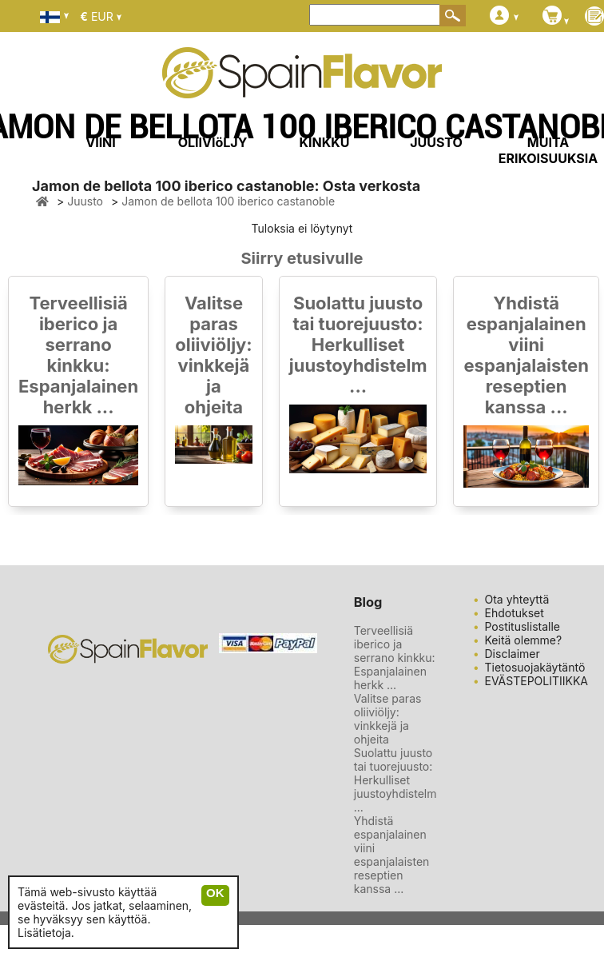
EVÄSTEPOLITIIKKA (537, 681)
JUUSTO (436, 142)
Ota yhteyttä (517, 599)
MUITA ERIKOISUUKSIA (548, 150)
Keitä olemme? (523, 640)
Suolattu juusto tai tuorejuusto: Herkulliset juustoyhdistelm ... (358, 345)
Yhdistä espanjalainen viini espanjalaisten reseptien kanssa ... (525, 355)
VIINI (100, 142)
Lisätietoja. (46, 932)
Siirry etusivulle (302, 258)
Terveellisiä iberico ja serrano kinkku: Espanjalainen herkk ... (78, 355)
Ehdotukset (514, 613)
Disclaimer (512, 653)
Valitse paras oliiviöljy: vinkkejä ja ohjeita (213, 355)
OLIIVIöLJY (213, 142)
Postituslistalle (523, 626)
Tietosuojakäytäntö (535, 667)
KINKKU (325, 142)
